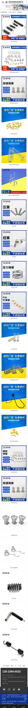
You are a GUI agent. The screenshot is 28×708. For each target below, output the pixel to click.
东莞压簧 (14, 226)
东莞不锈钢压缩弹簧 (14, 164)
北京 (3, 703)
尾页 (24, 665)
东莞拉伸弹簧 (14, 629)
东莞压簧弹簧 (14, 41)
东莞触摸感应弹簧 (14, 379)
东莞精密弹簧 (14, 472)
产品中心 (14, 12)
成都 (22, 701)
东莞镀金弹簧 (14, 133)
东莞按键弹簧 (14, 502)
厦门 (5, 703)
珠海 (7, 703)
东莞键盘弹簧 (14, 349)
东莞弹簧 (19, 12)
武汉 (10, 703)
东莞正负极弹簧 (14, 567)
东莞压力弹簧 (14, 287)
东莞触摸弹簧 (14, 535)
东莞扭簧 (14, 256)
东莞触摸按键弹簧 (14, 103)
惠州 (12, 703)
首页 (12, 665)
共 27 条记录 (6, 665)
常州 (13, 701)
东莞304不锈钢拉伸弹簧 (14, 195)
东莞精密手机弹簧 (14, 441)
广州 (18, 701)
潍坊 (15, 701)
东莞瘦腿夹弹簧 (14, 410)
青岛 (25, 701)
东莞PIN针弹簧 (14, 318)
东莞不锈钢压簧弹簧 (14, 72)
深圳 (8, 701)
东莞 (11, 701)
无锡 (20, 701)
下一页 (19, 665)
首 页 (10, 12)
